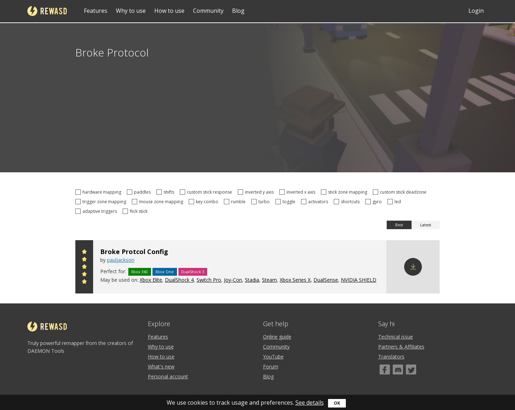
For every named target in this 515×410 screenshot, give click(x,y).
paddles (140, 192)
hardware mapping (99, 192)
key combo (204, 202)
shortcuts (348, 202)
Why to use (131, 11)
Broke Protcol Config (134, 251)
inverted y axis (257, 192)
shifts (166, 192)
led (395, 202)
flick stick (136, 211)
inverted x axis (298, 192)
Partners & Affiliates (401, 346)
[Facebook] (385, 369)
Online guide (277, 336)
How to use (169, 11)
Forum (270, 366)
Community (208, 11)
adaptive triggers (97, 211)
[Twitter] (411, 369)
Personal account (168, 376)
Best (399, 224)
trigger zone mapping (101, 202)
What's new (161, 366)
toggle (286, 202)
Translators (391, 356)
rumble (236, 202)
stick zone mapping (345, 192)
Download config (413, 267)
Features (95, 11)
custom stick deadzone (401, 192)
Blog (238, 11)
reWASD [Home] (47, 11)
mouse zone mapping (158, 202)
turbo (261, 202)
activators (315, 202)
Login (476, 11)
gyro (374, 202)
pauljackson (120, 260)
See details (309, 402)
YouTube (273, 356)
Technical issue (395, 336)
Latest (425, 224)
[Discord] (398, 369)
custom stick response (207, 192)
